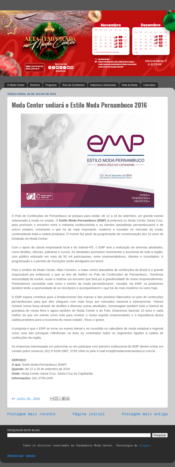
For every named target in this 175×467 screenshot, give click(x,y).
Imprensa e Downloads (103, 85)
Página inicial (89, 414)
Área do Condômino (73, 85)
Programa (50, 85)
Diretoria (35, 85)
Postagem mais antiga (145, 414)
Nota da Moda (130, 85)
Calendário (149, 85)
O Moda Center (15, 85)
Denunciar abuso (21, 456)
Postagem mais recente (31, 414)
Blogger (145, 445)
